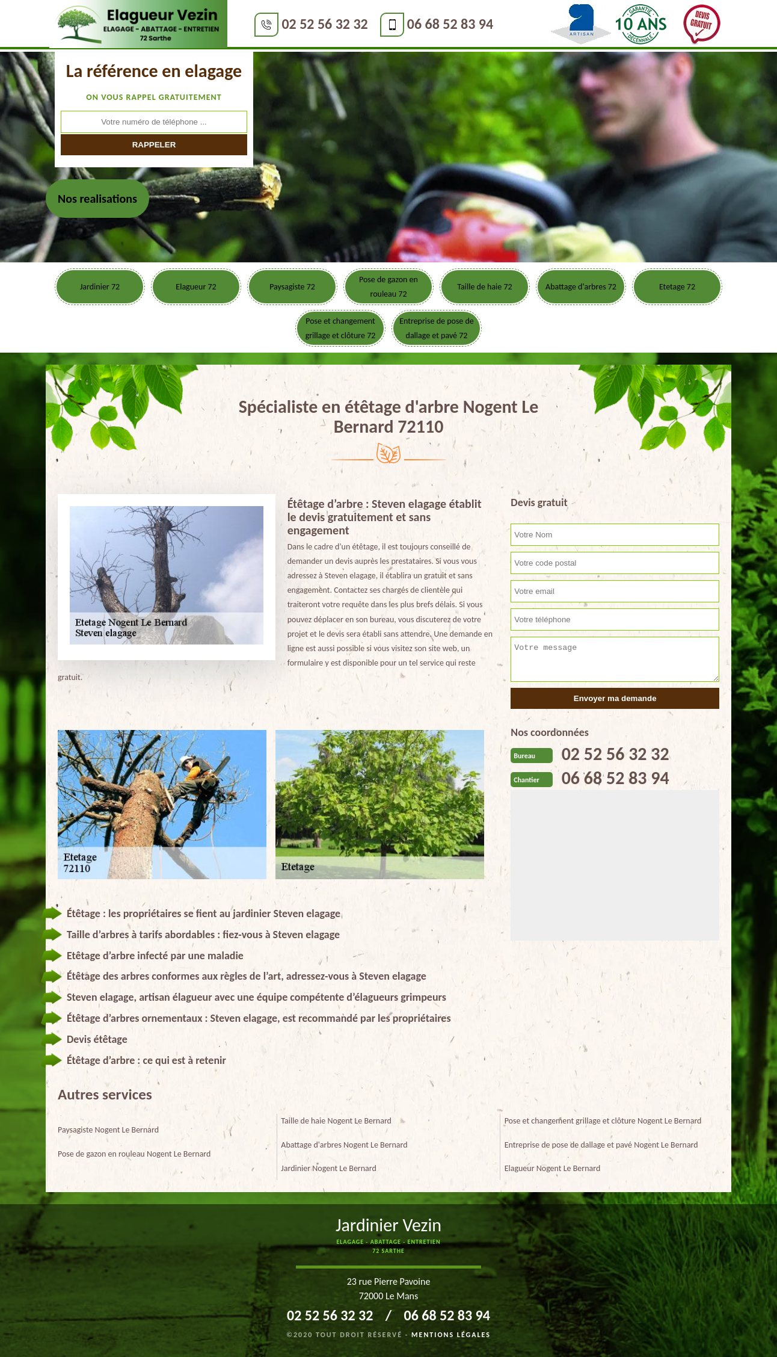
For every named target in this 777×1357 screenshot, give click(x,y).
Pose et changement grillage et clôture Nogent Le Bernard (603, 1121)
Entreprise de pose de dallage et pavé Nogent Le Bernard (601, 1145)
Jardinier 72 (100, 287)
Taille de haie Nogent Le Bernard (336, 1121)
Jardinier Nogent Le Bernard (328, 1168)
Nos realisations (97, 198)
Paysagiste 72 (292, 287)
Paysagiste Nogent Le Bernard (108, 1130)
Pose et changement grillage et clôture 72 (341, 328)
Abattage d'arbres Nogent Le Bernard (344, 1145)
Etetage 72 (677, 287)
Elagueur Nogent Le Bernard (553, 1168)
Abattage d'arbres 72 (580, 287)
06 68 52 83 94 (450, 23)
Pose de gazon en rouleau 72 (388, 286)
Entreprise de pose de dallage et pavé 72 (436, 328)
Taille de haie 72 (484, 287)
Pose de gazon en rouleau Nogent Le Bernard (134, 1154)
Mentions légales (451, 1335)
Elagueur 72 (196, 287)
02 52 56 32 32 (324, 23)
